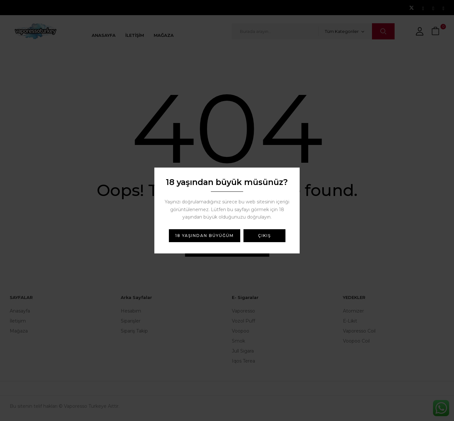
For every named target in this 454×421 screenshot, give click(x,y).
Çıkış (264, 235)
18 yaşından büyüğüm (204, 235)
